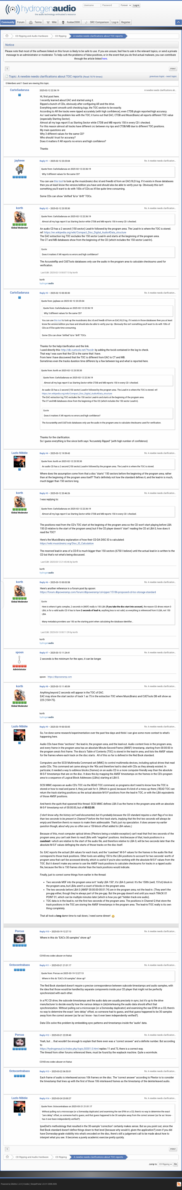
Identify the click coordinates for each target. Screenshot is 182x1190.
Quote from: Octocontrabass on (66, 1106)
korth (19, 208)
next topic (171, 76)
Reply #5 (44, 493)
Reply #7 (44, 653)
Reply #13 (44, 1071)
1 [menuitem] (7, 69)
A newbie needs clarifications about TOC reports (98, 36)
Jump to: (153, 1164)
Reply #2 (44, 208)
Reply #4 (44, 453)
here (104, 58)
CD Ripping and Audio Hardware (31, 36)
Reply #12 (44, 1035)
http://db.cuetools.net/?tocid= (77, 350)
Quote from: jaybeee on (62, 301)
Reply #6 (44, 582)
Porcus (19, 931)
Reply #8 (44, 686)
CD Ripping (60, 36)
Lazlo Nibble (20, 453)
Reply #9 (44, 727)
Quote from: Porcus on (62, 973)
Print (173, 69)
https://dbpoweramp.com (60, 677)
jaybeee (20, 160)
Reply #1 (44, 161)
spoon (19, 652)
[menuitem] (173, 69)
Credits (26, 1184)
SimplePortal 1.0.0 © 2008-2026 (44, 1184)
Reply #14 (44, 1098)
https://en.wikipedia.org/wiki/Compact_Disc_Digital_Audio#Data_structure (85, 232)
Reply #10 (44, 931)
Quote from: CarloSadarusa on (66, 169)
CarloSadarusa (19, 90)
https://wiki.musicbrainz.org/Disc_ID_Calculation (67, 543)
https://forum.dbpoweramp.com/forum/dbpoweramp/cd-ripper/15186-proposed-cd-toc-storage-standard (98, 592)
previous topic (157, 76)
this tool (58, 181)
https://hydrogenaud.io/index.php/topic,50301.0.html (69, 1048)
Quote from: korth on (61, 370)
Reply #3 (44, 293)
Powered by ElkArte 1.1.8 (11, 1184)
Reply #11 (44, 965)
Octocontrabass (19, 965)
